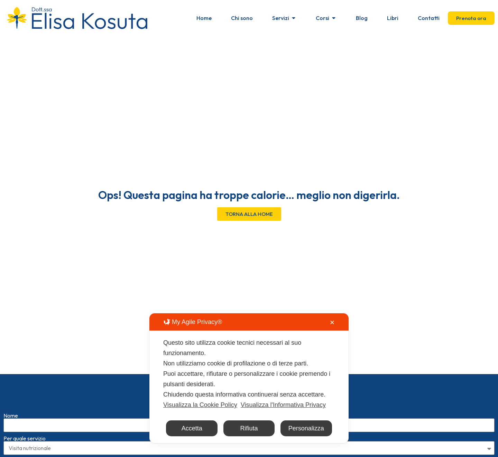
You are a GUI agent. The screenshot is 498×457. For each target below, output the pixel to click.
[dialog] (249, 378)
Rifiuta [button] (249, 428)
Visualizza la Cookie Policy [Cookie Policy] (200, 404)
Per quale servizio (24, 438)
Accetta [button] (192, 428)
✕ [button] (332, 322)
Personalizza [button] (306, 428)
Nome (10, 415)
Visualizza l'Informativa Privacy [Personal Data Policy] (283, 404)
